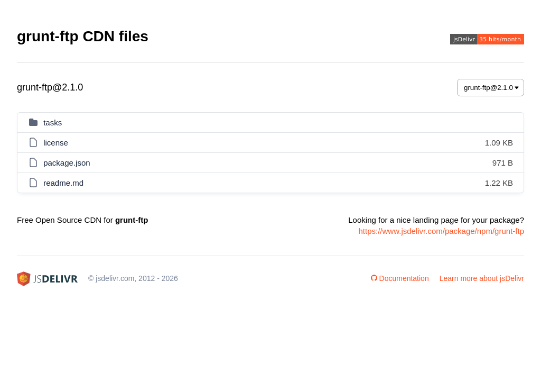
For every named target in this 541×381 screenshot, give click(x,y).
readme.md (63, 182)
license (55, 142)
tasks (52, 122)
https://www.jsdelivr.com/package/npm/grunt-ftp (441, 230)
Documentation (400, 278)
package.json (66, 162)
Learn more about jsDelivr (482, 278)
